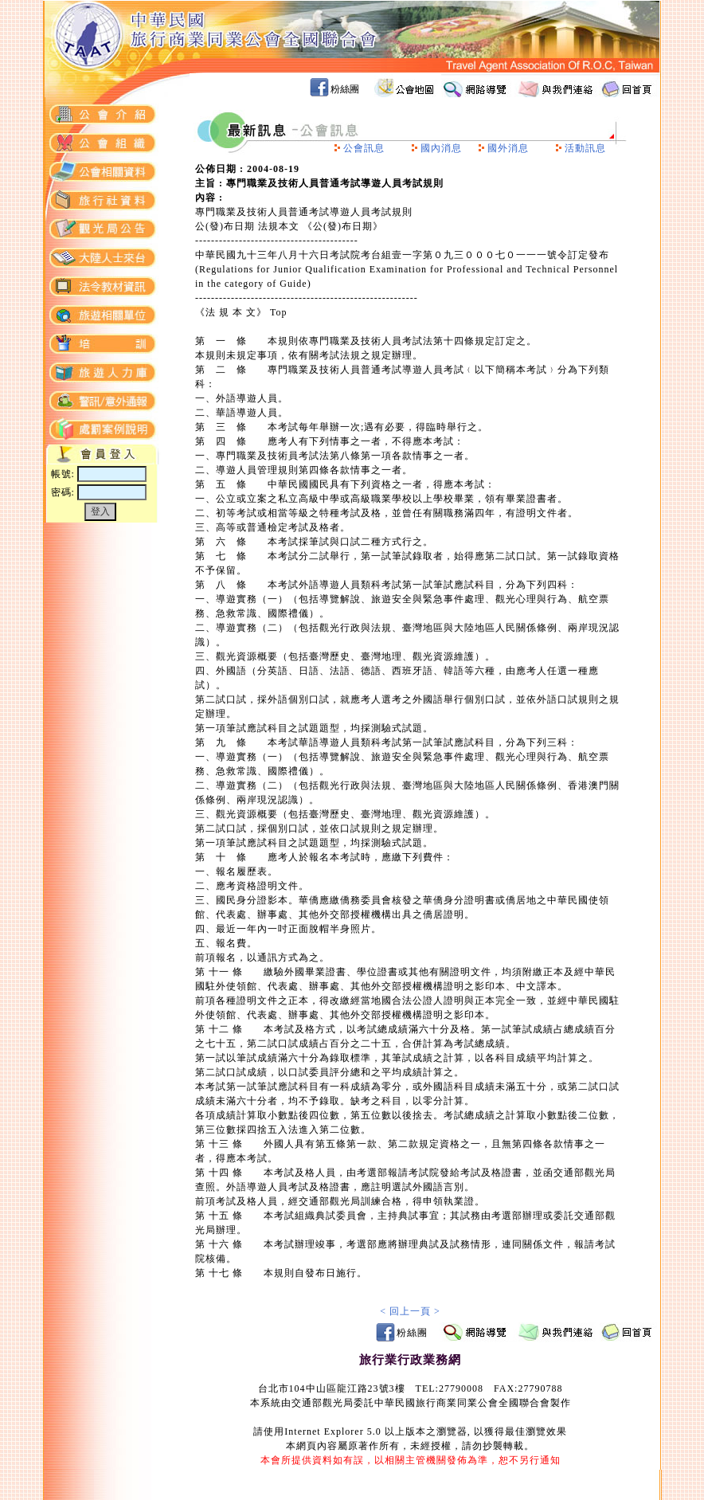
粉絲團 (344, 89)
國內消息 (441, 148)
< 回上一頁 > (410, 1311)
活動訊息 (585, 148)
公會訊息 (364, 148)
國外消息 (508, 148)
